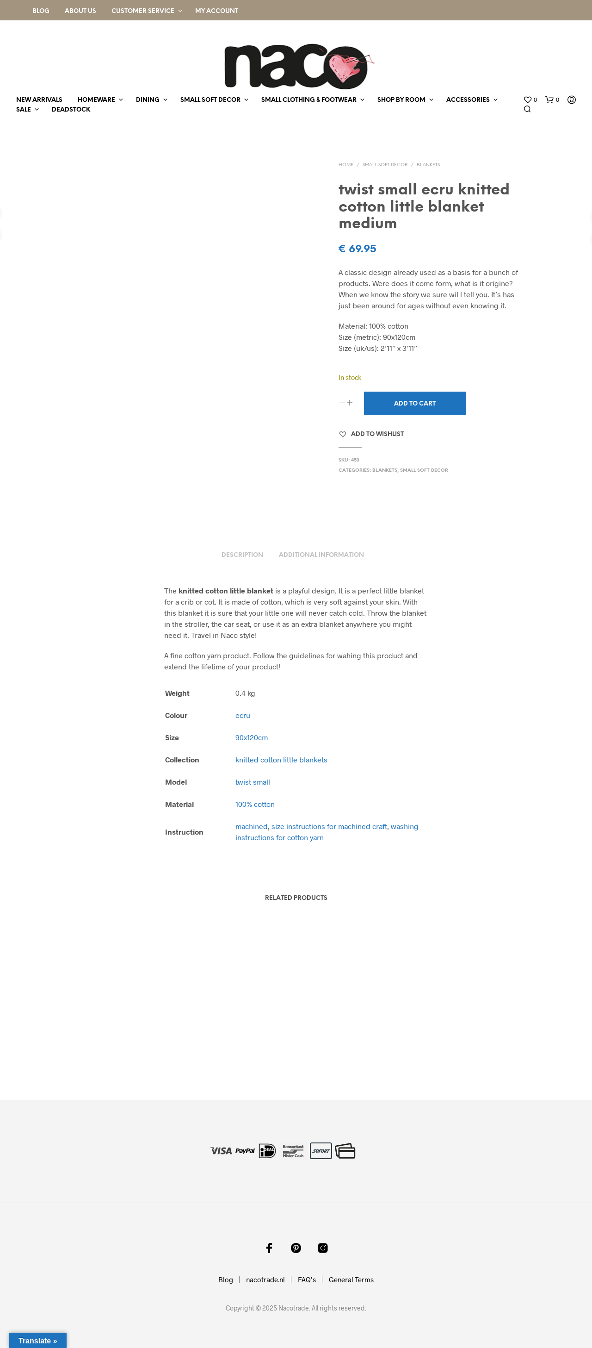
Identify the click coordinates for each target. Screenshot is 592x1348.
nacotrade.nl (265, 1279)
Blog (40, 11)
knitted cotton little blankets (281, 759)
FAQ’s (307, 1279)
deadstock (71, 110)
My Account (216, 11)
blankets (428, 165)
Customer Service (142, 11)
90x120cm (251, 737)
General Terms (351, 1279)
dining (148, 100)
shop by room (401, 100)
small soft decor (210, 100)
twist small (252, 781)
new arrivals (39, 100)
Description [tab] (242, 555)
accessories (468, 100)
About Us (80, 11)
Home (346, 165)
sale (23, 110)
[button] (530, 100)
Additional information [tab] (321, 555)
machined (251, 826)
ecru (242, 715)
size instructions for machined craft (329, 826)
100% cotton (255, 803)
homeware (96, 100)
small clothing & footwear (309, 100)
